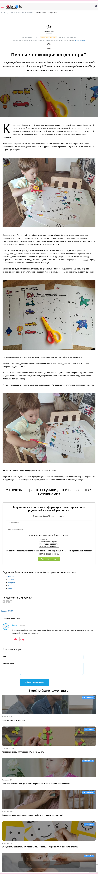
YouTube (11, 579)
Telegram (11, 576)
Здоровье (49, 539)
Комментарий (8, 663)
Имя (4, 656)
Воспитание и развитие (49, 544)
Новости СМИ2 (7, 611)
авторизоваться (80, 40)
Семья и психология (49, 546)
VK (9, 585)
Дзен (10, 589)
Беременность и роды (49, 542)
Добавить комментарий (34, 682)
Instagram (11, 582)
